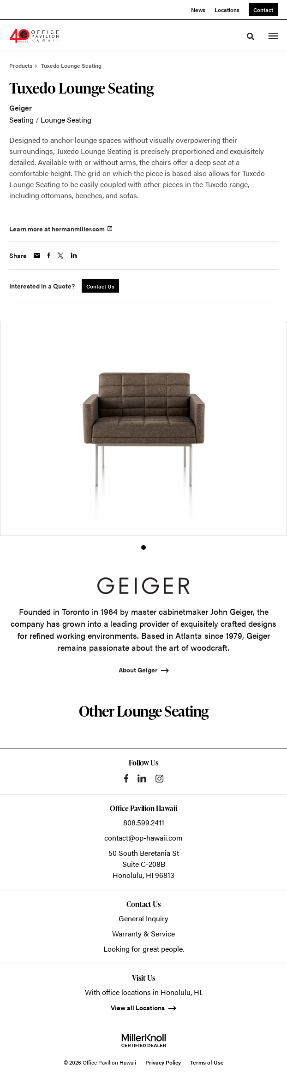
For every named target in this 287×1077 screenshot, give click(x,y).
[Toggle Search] (250, 36)
